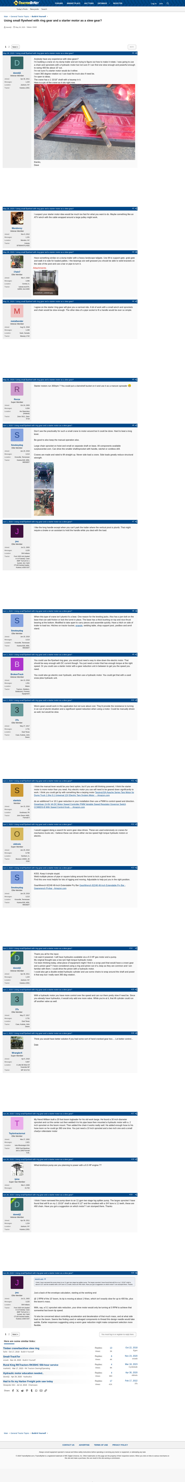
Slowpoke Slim (9, 1385)
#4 (133, 301)
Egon (135, 1350)
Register (117, 3)
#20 (132, 1273)
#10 (132, 700)
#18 (132, 1159)
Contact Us (68, 1445)
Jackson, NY (25, 85)
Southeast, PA (25, 812)
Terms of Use (101, 1445)
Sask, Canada (25, 333)
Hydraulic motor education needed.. (23, 1373)
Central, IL (26, 284)
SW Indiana (25, 553)
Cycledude (133, 1367)
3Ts (136, 1383)
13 (111, 1348)
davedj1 (9, 27)
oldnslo (134, 1375)
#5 (133, 379)
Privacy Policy (120, 1445)
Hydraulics (27, 1377)
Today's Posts (22, 9)
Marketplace (73, 3)
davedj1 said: (39, 1279)
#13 (132, 868)
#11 (132, 781)
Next (14, 47)
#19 (130, 1194)
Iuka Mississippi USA (22, 1145)
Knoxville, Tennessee (22, 457)
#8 (133, 611)
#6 (133, 425)
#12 (132, 824)
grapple (78, 625)
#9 (133, 654)
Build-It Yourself (27, 1352)
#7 (133, 521)
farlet (5, 1352)
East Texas (26, 732)
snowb (5, 1360)
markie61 (7, 1368)
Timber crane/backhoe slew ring (21, 1348)
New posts (34, 9)
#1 (133, 53)
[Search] (167, 3)
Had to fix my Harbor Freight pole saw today (28, 1381)
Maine (27, 686)
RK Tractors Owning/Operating (37, 1368)
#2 (133, 208)
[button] (109, 3)
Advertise (84, 1445)
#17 (132, 1113)
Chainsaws (32, 1385)
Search (44, 9)
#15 (132, 989)
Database (102, 3)
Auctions (89, 3)
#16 (132, 1033)
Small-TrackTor (11, 1356)
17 (111, 1381)
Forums (59, 3)
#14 (130, 948)
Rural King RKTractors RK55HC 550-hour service (30, 1365)
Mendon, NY (25, 240)
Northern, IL (25, 856)
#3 (133, 252)
